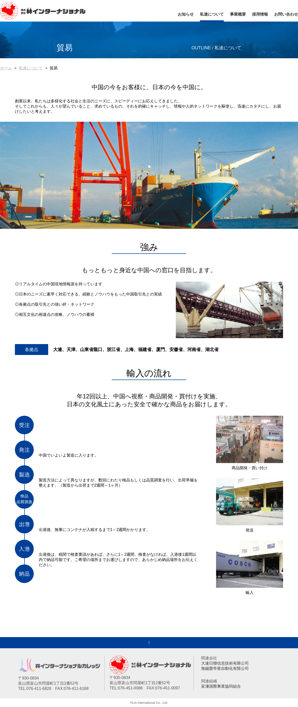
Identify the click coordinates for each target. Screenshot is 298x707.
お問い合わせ (286, 14)
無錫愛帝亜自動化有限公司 (225, 668)
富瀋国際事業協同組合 (221, 686)
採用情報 (260, 14)
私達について (212, 14)
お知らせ (186, 14)
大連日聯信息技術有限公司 (225, 663)
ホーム (6, 68)
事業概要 (238, 14)
